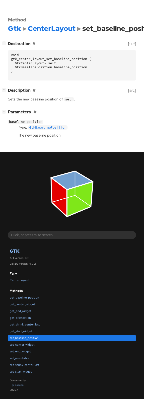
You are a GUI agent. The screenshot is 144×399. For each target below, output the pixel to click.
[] (5, 43)
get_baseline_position (24, 298)
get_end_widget (20, 311)
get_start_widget (21, 331)
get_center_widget (22, 304)
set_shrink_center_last (24, 365)
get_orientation (20, 318)
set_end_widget (20, 351)
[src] (132, 43)
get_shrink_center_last (25, 324)
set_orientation (20, 358)
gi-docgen (18, 385)
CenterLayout (19, 280)
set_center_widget (22, 345)
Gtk (14, 251)
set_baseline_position (24, 338)
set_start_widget (21, 372)
